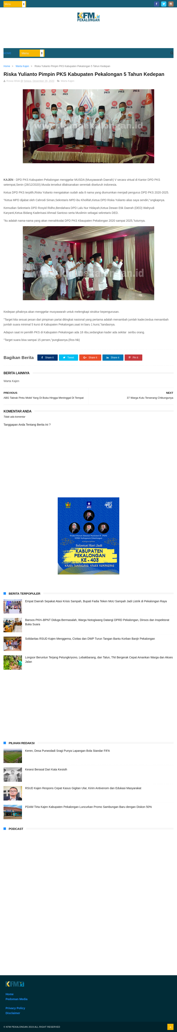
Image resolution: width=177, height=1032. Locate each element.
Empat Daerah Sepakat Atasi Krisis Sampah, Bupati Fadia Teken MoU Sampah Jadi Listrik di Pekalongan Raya (96, 601)
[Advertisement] (88, 37)
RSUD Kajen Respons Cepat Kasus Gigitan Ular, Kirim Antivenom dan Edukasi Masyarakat (83, 788)
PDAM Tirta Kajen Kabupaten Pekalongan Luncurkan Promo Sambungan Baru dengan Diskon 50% (88, 806)
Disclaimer (13, 1013)
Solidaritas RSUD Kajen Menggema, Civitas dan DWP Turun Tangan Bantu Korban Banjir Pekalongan (90, 638)
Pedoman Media (17, 999)
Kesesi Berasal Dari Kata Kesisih (46, 769)
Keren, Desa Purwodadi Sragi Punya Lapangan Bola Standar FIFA (67, 750)
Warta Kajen (67, 81)
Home (7, 53)
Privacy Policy (15, 1008)
